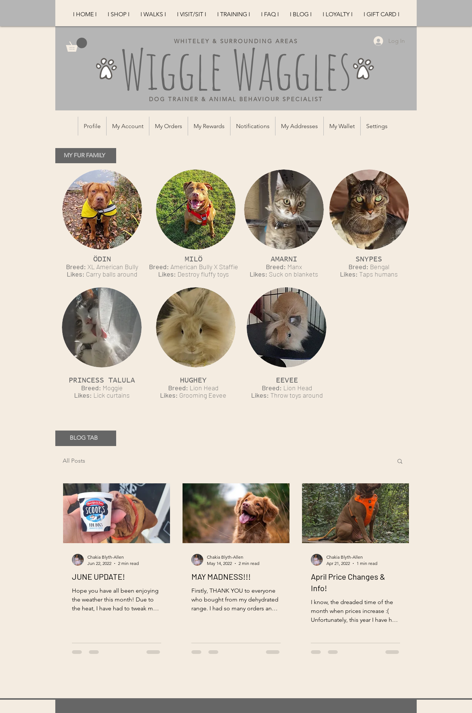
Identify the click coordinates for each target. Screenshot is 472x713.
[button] (399, 462)
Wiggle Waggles (236, 69)
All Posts (74, 460)
